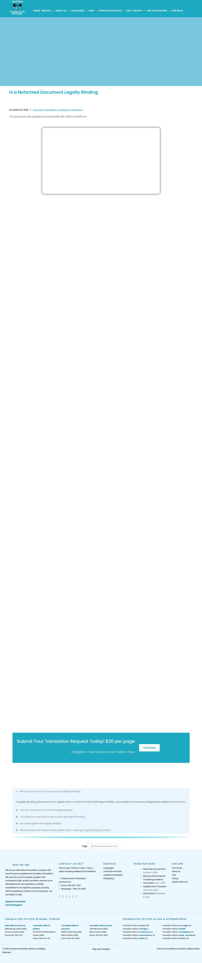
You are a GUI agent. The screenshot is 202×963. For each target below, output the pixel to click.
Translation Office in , (178, 935)
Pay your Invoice (101, 949)
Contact (138, 11)
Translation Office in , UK (175, 938)
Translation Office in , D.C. (178, 932)
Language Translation (44, 109)
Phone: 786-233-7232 (70, 885)
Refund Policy (193, 948)
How (93, 11)
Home (36, 10)
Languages (79, 11)
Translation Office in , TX (135, 938)
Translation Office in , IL (136, 929)
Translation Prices (112, 11)
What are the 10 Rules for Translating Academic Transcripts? (154, 879)
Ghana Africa (149, 893)
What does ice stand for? (154, 869)
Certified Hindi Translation (155, 886)
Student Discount (180, 881)
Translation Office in (173, 929)
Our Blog (179, 11)
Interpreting (108, 878)
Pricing (175, 878)
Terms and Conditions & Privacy (171, 948)
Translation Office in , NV (176, 925)
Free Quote (177, 868)
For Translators (158, 11)
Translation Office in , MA (136, 925)
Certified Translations (113, 875)
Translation (77, 109)
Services (47, 11)
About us (63, 11)
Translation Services (112, 871)
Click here (149, 748)
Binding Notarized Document (104, 846)
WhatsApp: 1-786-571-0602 (72, 889)
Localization (63, 109)
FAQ (128, 10)
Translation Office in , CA (138, 932)
